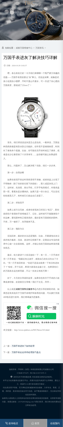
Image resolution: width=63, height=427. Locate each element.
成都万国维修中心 (24, 48)
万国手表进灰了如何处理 (23, 346)
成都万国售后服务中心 (26, 289)
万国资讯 (39, 48)
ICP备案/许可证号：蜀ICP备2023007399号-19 (31, 373)
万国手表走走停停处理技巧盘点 (26, 352)
